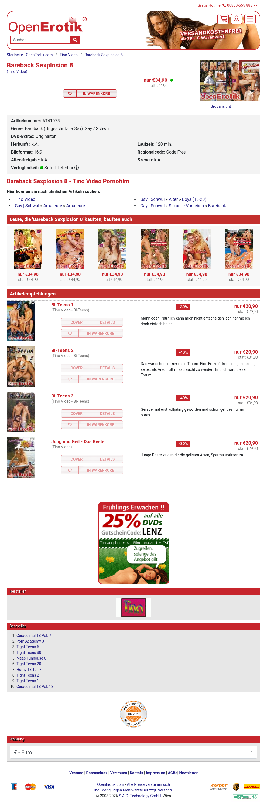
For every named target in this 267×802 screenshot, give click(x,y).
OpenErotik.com (110, 784)
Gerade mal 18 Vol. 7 (33, 635)
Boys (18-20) (194, 199)
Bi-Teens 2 (62, 350)
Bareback (217, 205)
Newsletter (188, 773)
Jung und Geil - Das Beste (77, 441)
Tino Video (69, 55)
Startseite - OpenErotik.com (30, 55)
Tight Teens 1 (27, 681)
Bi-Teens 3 (62, 396)
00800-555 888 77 (242, 5)
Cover (76, 322)
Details (107, 322)
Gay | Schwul (152, 199)
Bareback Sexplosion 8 (104, 55)
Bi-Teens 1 (62, 304)
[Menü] (250, 19)
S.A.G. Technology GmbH (140, 796)
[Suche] (75, 40)
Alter (173, 199)
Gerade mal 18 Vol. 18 (34, 686)
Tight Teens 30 (28, 652)
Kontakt (136, 773)
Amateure (52, 205)
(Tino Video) (17, 71)
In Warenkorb (96, 93)
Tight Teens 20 (28, 664)
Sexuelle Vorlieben (186, 205)
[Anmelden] (236, 19)
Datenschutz (97, 773)
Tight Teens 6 (27, 647)
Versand (76, 773)
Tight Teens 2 (27, 675)
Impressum (155, 773)
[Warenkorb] (223, 19)
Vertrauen (118, 773)
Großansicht (220, 106)
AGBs (172, 773)
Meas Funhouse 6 (31, 658)
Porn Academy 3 (30, 641)
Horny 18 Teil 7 (29, 669)
